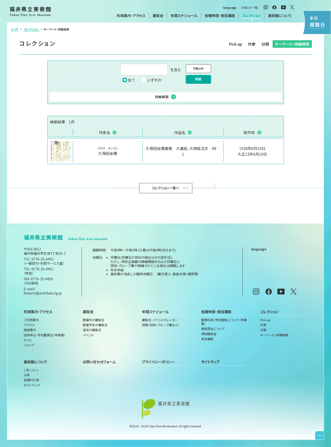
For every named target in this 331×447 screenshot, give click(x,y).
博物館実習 (208, 334)
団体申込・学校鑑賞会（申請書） (45, 335)
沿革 (27, 375)
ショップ (29, 345)
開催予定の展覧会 (95, 325)
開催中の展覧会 (93, 320)
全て (128, 80)
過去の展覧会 (92, 330)
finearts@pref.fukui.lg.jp (43, 293)
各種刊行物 (31, 380)
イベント (88, 335)
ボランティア (32, 385)
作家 (252, 44)
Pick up (235, 44)
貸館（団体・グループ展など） (161, 325)
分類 (265, 44)
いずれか (152, 80)
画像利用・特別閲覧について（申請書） (224, 322)
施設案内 (30, 330)
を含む (150, 69)
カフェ (28, 340)
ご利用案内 (31, 320)
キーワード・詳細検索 (292, 44)
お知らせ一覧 (249, 7)
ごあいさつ (31, 370)
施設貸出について (213, 329)
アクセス (29, 325)
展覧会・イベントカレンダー (160, 320)
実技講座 (207, 339)
